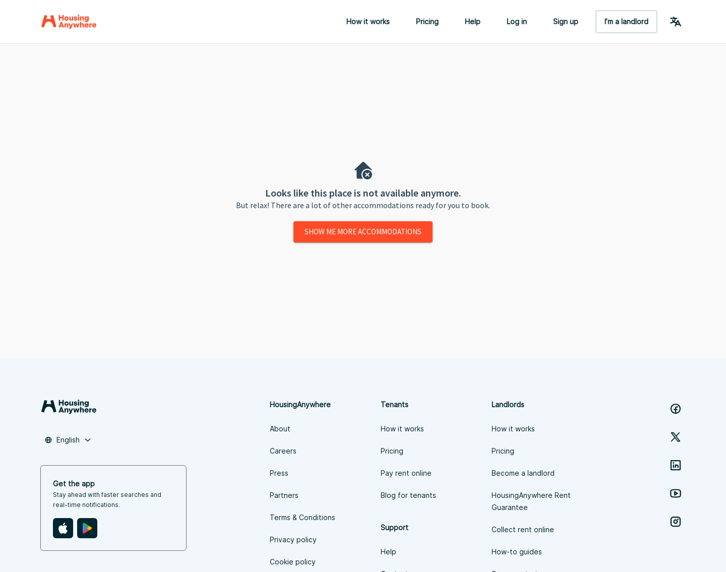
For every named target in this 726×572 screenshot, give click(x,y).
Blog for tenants (408, 495)
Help (472, 21)
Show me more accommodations (363, 231)
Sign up (565, 21)
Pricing (427, 21)
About (280, 428)
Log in (517, 21)
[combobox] (68, 440)
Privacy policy (293, 539)
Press (279, 473)
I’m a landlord (626, 21)
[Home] (68, 22)
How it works (368, 21)
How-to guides (517, 551)
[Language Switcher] (676, 22)
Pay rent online (406, 473)
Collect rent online (523, 529)
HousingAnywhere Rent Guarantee (531, 501)
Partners (284, 495)
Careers (283, 451)
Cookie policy (293, 561)
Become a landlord (523, 473)
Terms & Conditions (302, 517)
